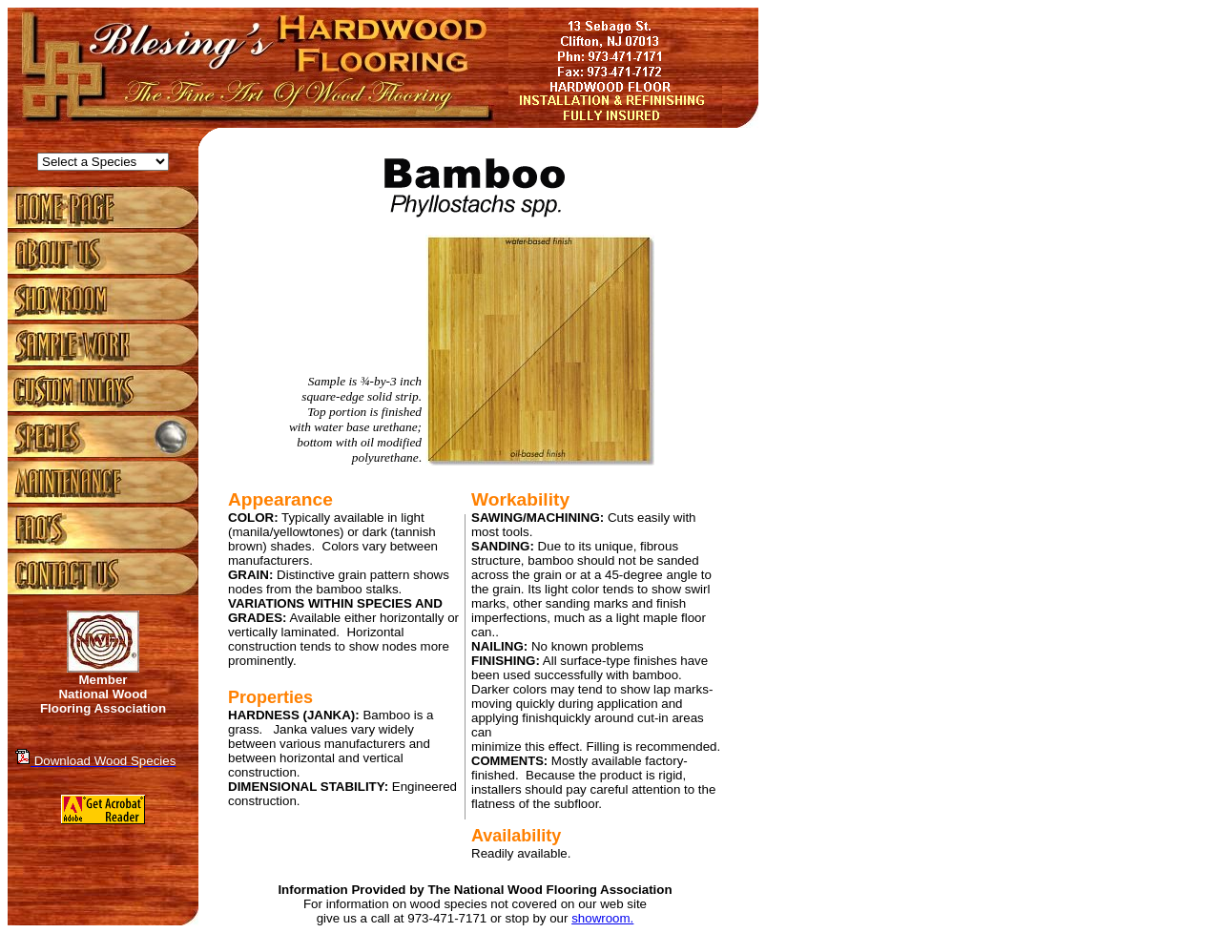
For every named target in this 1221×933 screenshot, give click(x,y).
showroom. (602, 918)
